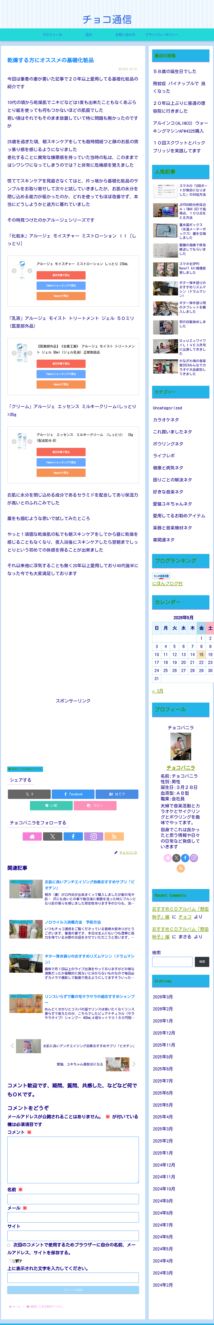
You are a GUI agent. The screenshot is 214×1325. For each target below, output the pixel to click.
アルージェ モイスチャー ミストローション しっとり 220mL (82, 264)
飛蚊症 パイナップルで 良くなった (179, 87)
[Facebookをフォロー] (73, 805)
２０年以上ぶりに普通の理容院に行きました (179, 107)
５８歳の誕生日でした (175, 71)
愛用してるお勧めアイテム (25, 738)
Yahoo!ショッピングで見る (95, 275)
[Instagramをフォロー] (83, 805)
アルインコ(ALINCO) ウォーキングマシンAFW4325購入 (180, 127)
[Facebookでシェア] (73, 763)
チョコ (185, 917)
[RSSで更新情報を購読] (92, 805)
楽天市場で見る (55, 275)
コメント (19, 1105)
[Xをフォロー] (63, 805)
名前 (15, 1162)
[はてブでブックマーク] (117, 763)
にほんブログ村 (167, 583)
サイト (13, 1199)
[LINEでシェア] (51, 774)
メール (17, 1180)
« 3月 (158, 691)
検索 (156, 952)
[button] (95, 774)
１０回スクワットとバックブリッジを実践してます (179, 147)
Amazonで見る (55, 285)
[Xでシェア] (29, 763)
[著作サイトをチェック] (54, 805)
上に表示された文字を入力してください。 (48, 1241)
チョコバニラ (180, 767)
